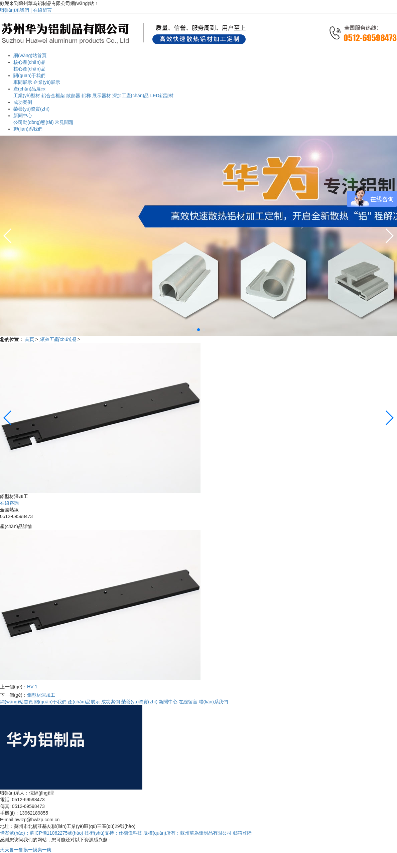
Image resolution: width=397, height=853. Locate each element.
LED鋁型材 (161, 95)
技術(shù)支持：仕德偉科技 (113, 833)
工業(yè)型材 (26, 95)
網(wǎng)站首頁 (16, 701)
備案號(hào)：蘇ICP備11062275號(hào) (41, 833)
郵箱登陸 (242, 833)
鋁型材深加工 (41, 695)
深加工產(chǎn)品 (130, 95)
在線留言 (42, 10)
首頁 (30, 339)
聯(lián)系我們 (213, 701)
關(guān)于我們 (50, 701)
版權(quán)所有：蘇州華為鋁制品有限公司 (188, 833)
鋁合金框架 (53, 95)
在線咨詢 (9, 503)
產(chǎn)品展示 (84, 701)
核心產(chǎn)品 (29, 68)
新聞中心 (168, 701)
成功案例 (110, 701)
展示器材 (101, 95)
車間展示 (22, 82)
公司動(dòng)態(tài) (33, 122)
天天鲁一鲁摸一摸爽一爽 (25, 849)
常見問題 (64, 122)
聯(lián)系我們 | (16, 10)
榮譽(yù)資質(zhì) (139, 701)
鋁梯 (86, 95)
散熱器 (73, 95)
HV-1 (32, 686)
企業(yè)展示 (46, 82)
